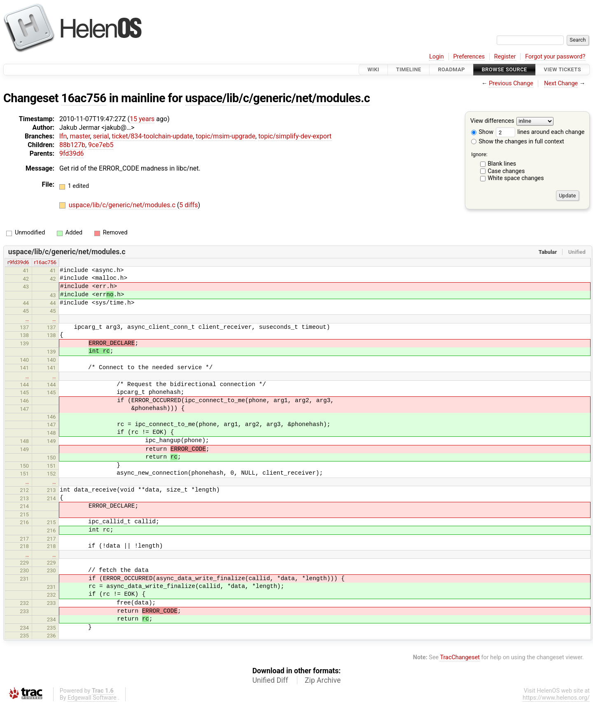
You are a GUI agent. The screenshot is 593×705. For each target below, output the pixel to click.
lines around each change (540, 132)
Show (482, 132)
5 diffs (188, 205)
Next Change (561, 83)
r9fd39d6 (18, 262)
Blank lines (502, 163)
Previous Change (511, 83)
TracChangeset (460, 657)
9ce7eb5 (100, 145)
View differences (492, 121)
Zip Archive (323, 680)
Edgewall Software (92, 697)
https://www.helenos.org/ (556, 697)
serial (101, 136)
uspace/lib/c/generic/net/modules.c (277, 98)
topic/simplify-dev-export (295, 136)
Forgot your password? (555, 56)
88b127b (72, 145)
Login (436, 56)
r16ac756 (45, 262)
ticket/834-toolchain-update (152, 136)
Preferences (469, 56)
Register (505, 56)
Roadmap (451, 69)
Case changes (506, 171)
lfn (63, 136)
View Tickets (562, 69)
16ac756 (83, 98)
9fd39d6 (71, 153)
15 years (142, 119)
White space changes (516, 178)
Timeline (408, 69)
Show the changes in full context (517, 141)
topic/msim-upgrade (225, 136)
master (80, 136)
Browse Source (504, 69)
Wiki (373, 69)
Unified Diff (270, 680)
